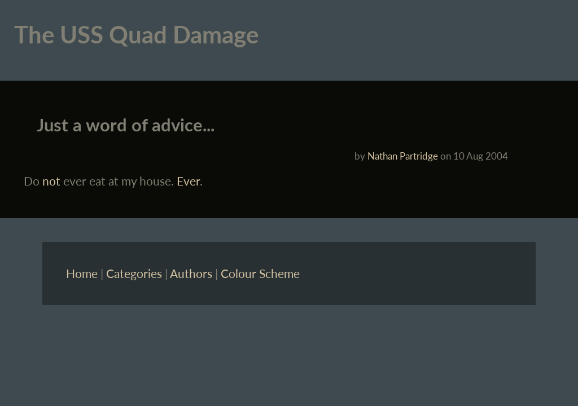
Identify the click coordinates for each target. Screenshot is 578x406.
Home (82, 273)
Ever (188, 181)
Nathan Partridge (402, 156)
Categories (134, 273)
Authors (191, 273)
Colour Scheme (260, 273)
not (51, 181)
